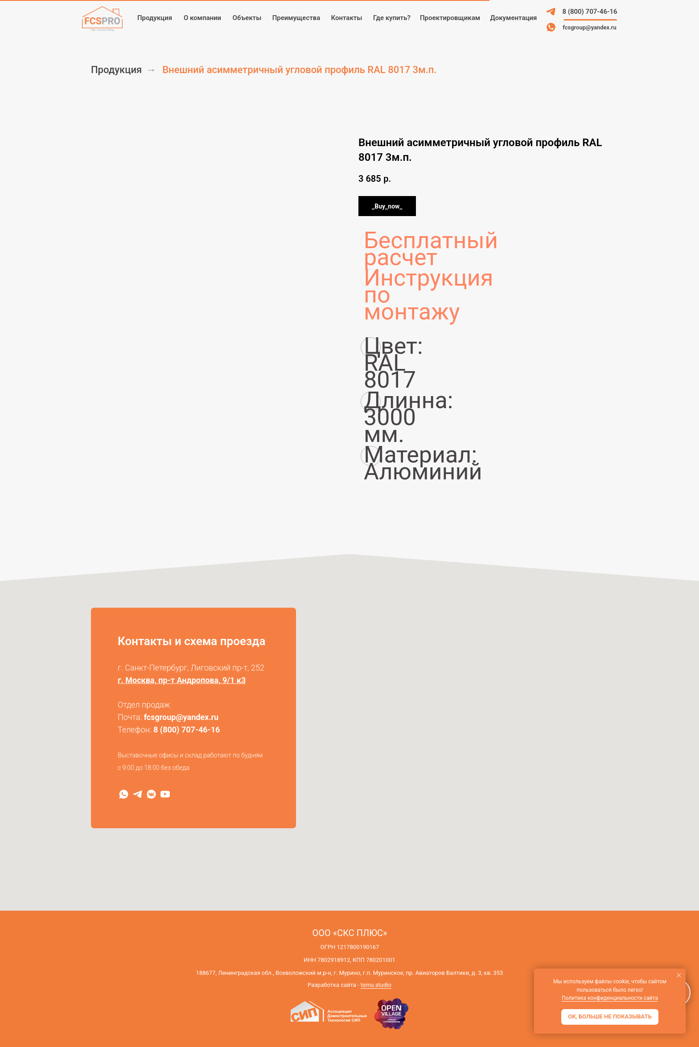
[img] (551, 11)
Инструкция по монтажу (372, 279)
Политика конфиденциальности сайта (610, 998)
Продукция (116, 69)
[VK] (151, 794)
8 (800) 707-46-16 (186, 729)
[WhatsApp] (123, 794)
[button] (450, 18)
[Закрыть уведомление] (678, 975)
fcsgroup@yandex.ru (181, 717)
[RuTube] (165, 794)
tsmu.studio (376, 985)
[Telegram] (137, 794)
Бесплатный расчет (372, 242)
